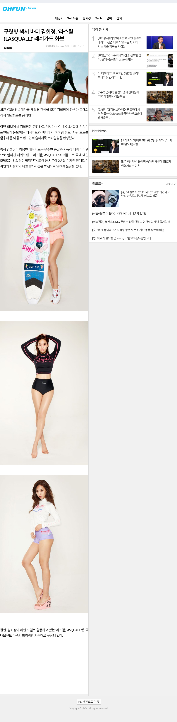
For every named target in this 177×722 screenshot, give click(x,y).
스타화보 (8, 48)
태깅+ (58, 18)
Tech (98, 18)
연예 (109, 18)
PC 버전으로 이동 (88, 702)
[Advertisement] (44, 666)
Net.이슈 (72, 18)
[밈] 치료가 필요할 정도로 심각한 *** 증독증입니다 (121, 238)
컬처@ (87, 18)
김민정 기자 (79, 46)
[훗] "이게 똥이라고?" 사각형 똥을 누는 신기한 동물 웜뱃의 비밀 (128, 230)
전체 (119, 18)
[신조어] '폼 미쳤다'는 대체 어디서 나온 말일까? (119, 214)
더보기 (169, 184)
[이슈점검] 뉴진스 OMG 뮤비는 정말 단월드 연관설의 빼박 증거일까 (131, 222)
